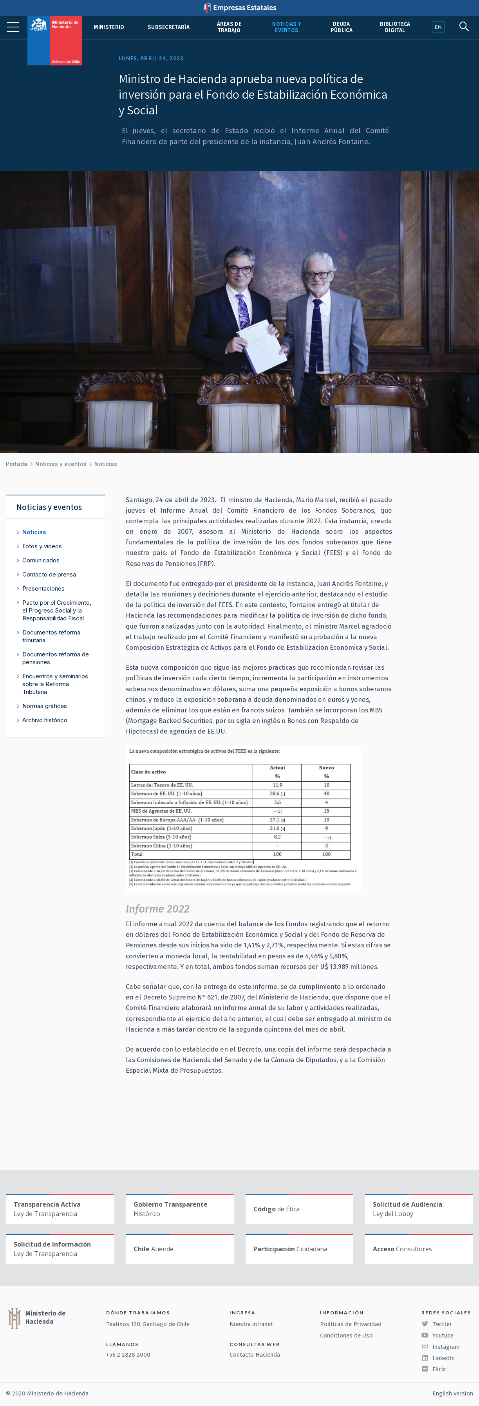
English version (452, 1393)
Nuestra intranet (251, 1324)
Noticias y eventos (286, 27)
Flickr (433, 1369)
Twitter (436, 1324)
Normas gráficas (44, 706)
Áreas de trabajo (229, 27)
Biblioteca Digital (395, 27)
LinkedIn (438, 1358)
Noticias (105, 464)
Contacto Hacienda (255, 1354)
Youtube (437, 1335)
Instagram (440, 1346)
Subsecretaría (169, 27)
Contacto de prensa (49, 574)
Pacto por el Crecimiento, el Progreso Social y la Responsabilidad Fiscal (56, 610)
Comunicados (41, 560)
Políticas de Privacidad (350, 1324)
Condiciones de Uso (346, 1335)
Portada (16, 464)
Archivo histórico (44, 720)
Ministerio (109, 27)
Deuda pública (341, 27)
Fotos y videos (42, 546)
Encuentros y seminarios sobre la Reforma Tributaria (55, 684)
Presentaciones (43, 588)
